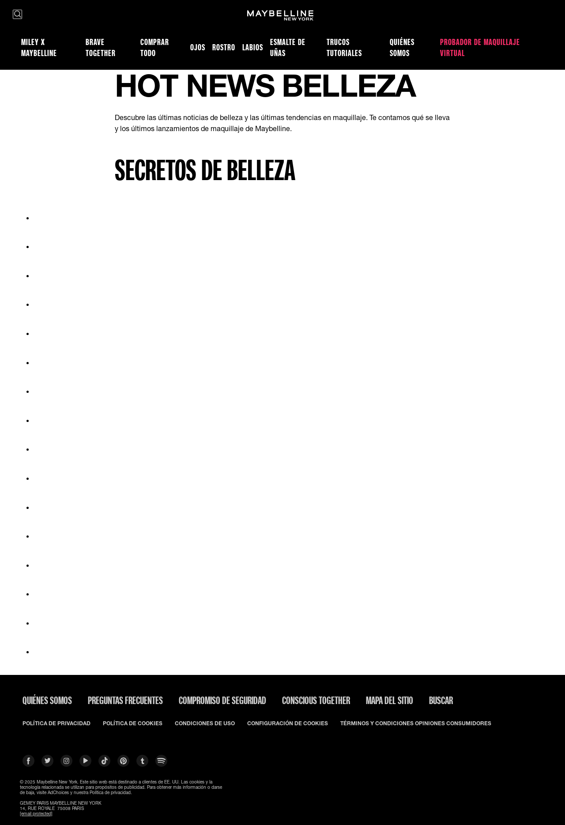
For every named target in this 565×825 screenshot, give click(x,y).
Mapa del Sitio (389, 700)
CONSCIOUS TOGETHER (316, 700)
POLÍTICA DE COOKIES (132, 723)
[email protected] (36, 813)
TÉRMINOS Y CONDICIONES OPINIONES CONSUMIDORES (415, 723)
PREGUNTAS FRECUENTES (125, 700)
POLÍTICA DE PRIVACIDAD (56, 723)
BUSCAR (441, 700)
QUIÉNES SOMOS (47, 700)
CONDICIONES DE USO (205, 723)
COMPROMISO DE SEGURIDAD (222, 700)
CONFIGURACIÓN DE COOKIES (287, 723)
